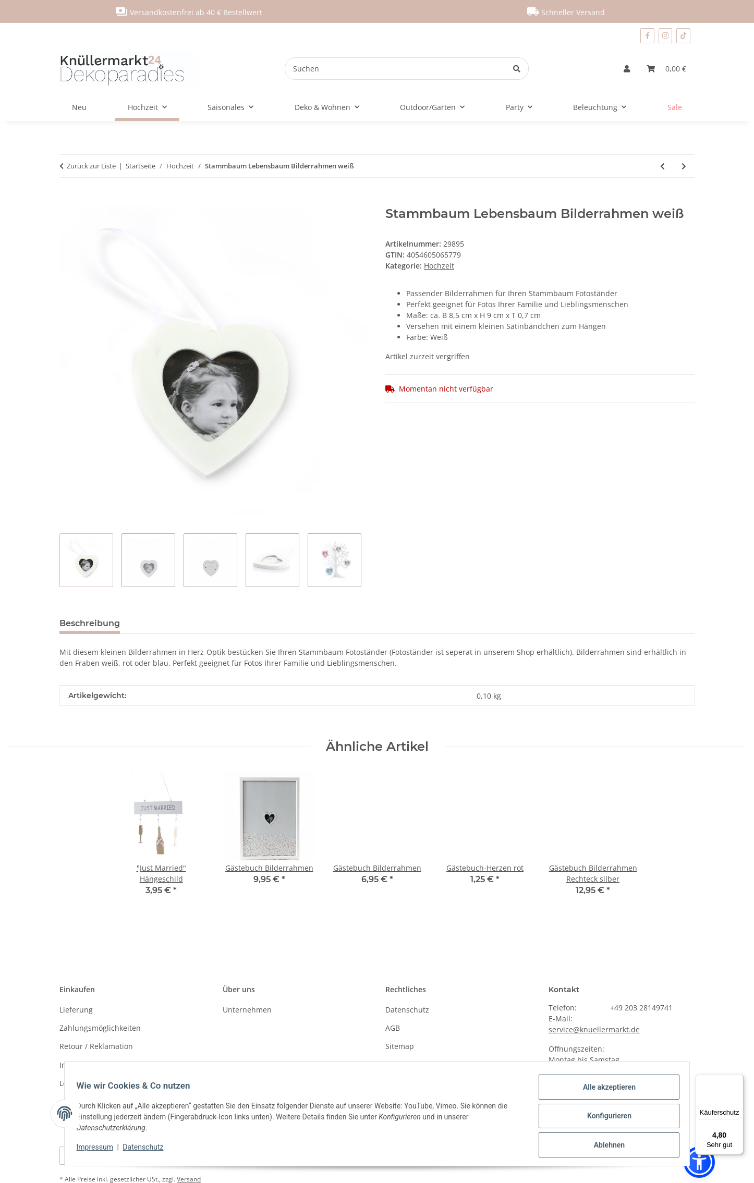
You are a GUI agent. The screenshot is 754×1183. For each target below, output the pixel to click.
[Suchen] (395, 68)
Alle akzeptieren (604, 1092)
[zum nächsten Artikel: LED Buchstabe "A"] (684, 166)
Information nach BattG (100, 1065)
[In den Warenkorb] (67, 200)
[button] (626, 69)
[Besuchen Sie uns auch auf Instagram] (666, 35)
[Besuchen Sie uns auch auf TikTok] (683, 35)
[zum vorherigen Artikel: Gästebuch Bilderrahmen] (662, 166)
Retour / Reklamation (96, 1046)
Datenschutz (148, 1150)
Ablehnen (604, 1146)
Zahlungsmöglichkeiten (100, 1028)
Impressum (99, 1150)
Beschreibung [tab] (89, 623)
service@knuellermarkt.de (594, 1029)
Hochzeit (439, 266)
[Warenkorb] (666, 69)
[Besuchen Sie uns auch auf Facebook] (647, 35)
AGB (392, 1028)
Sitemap (399, 1046)
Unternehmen (247, 1010)
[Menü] (737, 1080)
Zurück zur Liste (91, 165)
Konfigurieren (604, 1119)
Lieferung (76, 1010)
